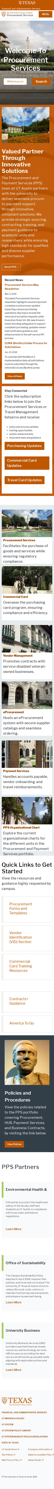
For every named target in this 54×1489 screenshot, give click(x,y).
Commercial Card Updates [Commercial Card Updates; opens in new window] (22, 463)
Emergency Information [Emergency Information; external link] (39, 1449)
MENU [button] (45, 14)
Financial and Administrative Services (21, 8)
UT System (7, 1424)
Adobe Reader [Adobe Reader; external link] (34, 1460)
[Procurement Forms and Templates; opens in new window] (27, 909)
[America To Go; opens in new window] (27, 1024)
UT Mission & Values (13, 1418)
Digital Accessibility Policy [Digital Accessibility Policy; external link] (40, 1455)
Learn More (13, 1229)
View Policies (14, 1144)
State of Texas (10, 1443)
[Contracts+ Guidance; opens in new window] (27, 1002)
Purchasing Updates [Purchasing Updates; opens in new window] (24, 446)
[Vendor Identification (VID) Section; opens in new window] (27, 938)
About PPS (10, 267)
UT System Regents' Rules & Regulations (25, 1437)
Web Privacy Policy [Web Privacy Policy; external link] (10, 1460)
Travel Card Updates (24, 480)
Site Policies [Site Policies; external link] (7, 1455)
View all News (14, 376)
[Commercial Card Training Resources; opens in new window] (27, 967)
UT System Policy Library (16, 1430)
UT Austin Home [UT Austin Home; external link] (9, 1449)
